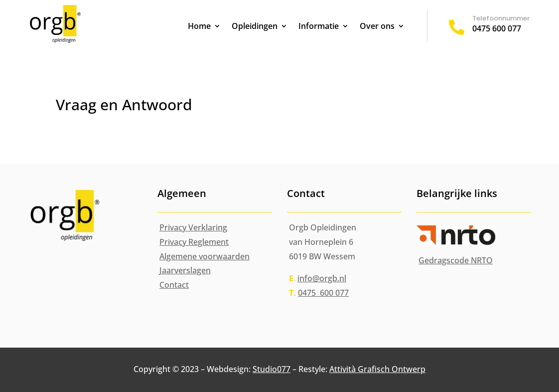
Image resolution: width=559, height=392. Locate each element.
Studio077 (271, 369)
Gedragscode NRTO (456, 260)
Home (199, 26)
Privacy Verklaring (193, 227)
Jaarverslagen (185, 270)
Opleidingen (255, 26)
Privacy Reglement (194, 241)
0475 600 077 (496, 28)
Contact (174, 284)
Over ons (377, 26)
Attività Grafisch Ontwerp (377, 369)
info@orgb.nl (321, 278)
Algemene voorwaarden (204, 256)
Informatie (318, 26)
